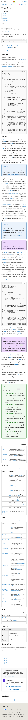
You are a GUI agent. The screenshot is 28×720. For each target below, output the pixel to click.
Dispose (6, 183)
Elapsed (4, 141)
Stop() (3, 598)
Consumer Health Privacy (18, 714)
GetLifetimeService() (6, 557)
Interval (11, 143)
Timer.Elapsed (23, 59)
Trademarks (11, 716)
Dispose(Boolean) (5, 539)
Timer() (3, 449)
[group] (14, 42)
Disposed (4, 617)
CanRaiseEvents (5, 479)
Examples (4, 15)
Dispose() (4, 534)
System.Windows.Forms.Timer (12, 422)
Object (8, 45)
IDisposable (15, 178)
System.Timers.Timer (13, 193)
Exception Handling (6, 279)
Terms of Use (4, 716)
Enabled (13, 345)
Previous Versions (12, 712)
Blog (18, 712)
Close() (3, 531)
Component (9, 47)
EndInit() (3, 543)
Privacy (9, 714)
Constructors (5, 18)
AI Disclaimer (5, 712)
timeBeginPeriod (11, 248)
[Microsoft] (14, 1)
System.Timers (9, 26)
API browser (10, 4)
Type (15, 572)
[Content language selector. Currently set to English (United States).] (8, 707)
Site (3, 507)
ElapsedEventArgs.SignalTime (8, 66)
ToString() (4, 601)
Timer (4, 139)
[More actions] (25, 4)
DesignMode (4, 489)
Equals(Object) (5, 548)
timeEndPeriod (20, 248)
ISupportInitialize (10, 50)
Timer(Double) (4, 454)
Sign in (25, 1)
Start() (3, 594)
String (16, 601)
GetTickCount (7, 246)
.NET (6, 4)
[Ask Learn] (19, 4)
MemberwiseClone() (6, 584)
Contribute (4, 714)
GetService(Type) (5, 565)
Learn (3, 4)
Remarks (4, 16)
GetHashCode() (5, 553)
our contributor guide (9, 676)
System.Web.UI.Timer (10, 431)
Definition (4, 13)
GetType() (4, 572)
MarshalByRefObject (15, 45)
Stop (23, 343)
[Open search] (22, 2)
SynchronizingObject (8, 327)
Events (3, 497)
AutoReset (13, 146)
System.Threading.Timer (13, 174)
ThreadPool (12, 329)
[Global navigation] (1, 2)
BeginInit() (4, 526)
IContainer (15, 484)
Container (4, 484)
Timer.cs (6, 31)
